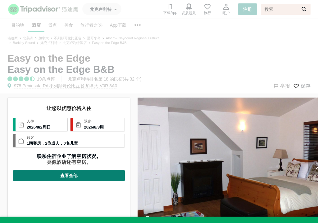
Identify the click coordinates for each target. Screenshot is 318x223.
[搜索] (286, 9)
